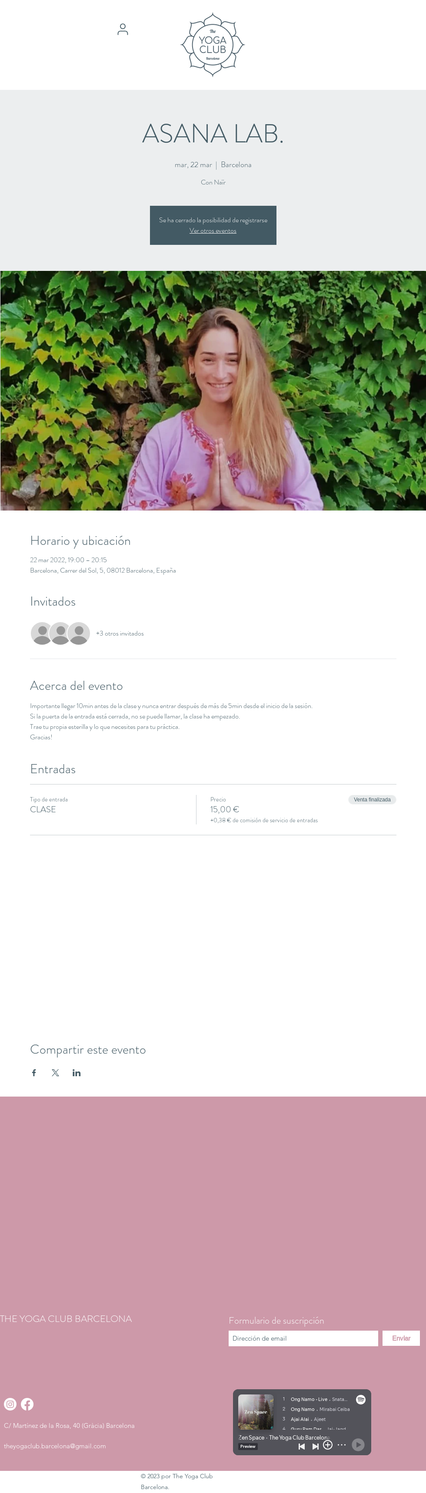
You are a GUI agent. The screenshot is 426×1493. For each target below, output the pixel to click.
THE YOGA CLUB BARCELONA (66, 1318)
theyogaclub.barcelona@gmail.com (55, 1446)
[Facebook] (27, 1404)
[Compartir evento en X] (55, 1072)
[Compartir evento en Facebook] (34, 1072)
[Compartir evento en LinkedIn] (77, 1072)
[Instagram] (10, 1404)
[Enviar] (401, 1338)
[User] (122, 29)
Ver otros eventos (213, 230)
